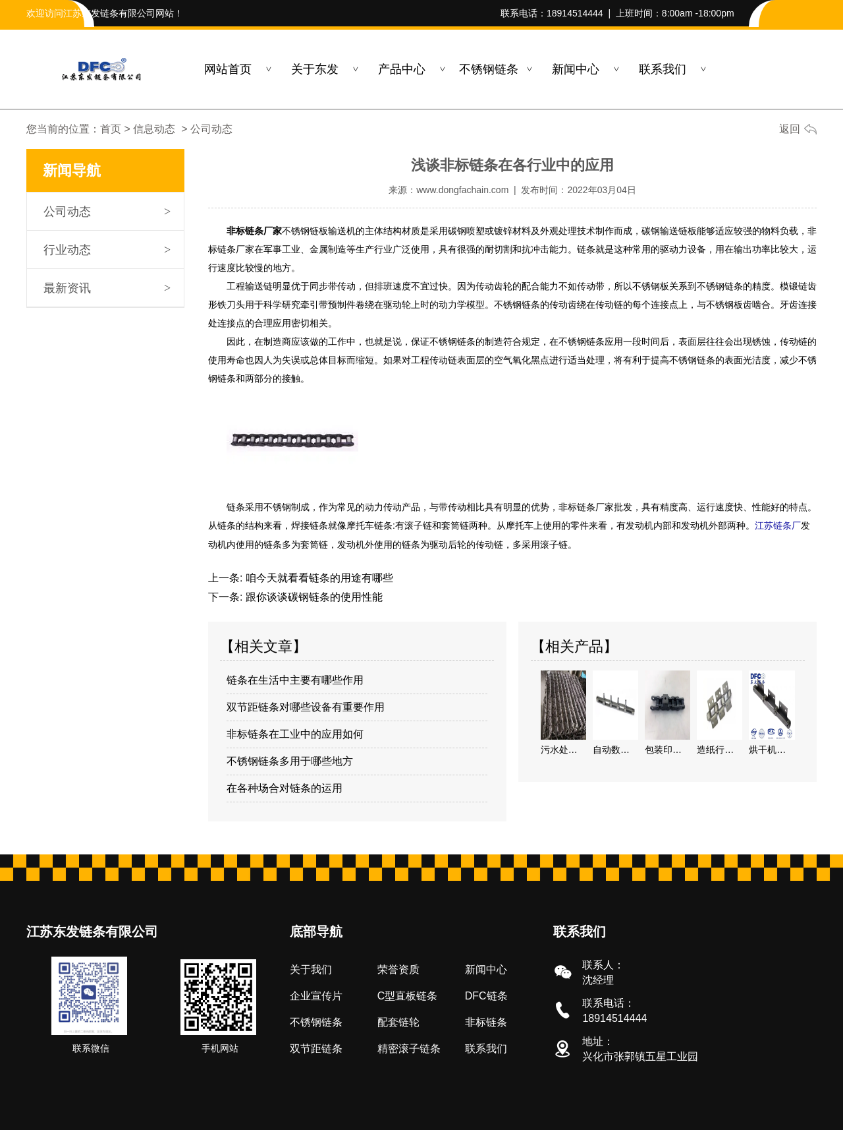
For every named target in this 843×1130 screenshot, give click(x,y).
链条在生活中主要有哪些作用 (295, 679)
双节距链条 (316, 1048)
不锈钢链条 (488, 69)
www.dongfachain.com (462, 190)
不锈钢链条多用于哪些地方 (290, 760)
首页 (110, 128)
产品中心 (401, 69)
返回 (789, 128)
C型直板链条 (407, 995)
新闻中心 (575, 69)
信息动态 (154, 128)
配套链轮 (398, 1021)
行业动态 (67, 249)
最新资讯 (67, 288)
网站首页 (228, 69)
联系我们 (662, 69)
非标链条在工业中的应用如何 (295, 733)
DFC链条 (486, 995)
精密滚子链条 (409, 1048)
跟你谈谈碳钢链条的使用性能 (312, 596)
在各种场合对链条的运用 (284, 787)
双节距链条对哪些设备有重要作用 (306, 706)
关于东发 (315, 69)
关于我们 (311, 968)
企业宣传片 (316, 995)
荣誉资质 (398, 968)
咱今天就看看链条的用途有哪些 (317, 577)
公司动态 (67, 211)
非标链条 (486, 1021)
